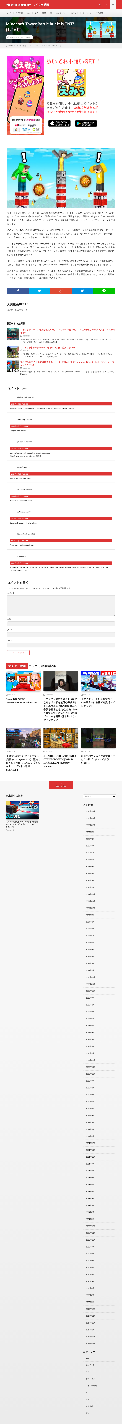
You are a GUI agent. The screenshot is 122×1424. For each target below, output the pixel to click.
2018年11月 (91, 1335)
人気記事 (19, 13)
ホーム (8, 13)
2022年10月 (91, 1070)
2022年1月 (90, 1131)
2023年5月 (90, 1022)
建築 (44, 13)
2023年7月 (90, 1009)
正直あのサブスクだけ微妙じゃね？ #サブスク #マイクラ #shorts (98, 760)
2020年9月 (90, 1240)
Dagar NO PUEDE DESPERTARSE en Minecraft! (22, 701)
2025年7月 (90, 846)
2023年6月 (90, 1015)
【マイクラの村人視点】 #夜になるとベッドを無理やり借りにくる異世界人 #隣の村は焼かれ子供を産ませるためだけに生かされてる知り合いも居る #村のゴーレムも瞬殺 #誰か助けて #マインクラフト (60, 710)
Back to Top (61, 786)
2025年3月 (90, 873)
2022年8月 (90, 1083)
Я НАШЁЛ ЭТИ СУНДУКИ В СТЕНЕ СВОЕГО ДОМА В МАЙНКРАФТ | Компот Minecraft (59, 761)
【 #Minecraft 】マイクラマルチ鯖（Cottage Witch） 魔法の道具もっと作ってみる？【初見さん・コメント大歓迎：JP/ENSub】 (23, 763)
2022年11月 (91, 1063)
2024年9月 (90, 914)
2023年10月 (91, 988)
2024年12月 (91, 893)
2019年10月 (91, 1314)
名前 (9, 619)
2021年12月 (91, 1138)
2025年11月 (91, 818)
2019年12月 (91, 1301)
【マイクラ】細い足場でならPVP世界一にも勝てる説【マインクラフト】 (98, 703)
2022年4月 (90, 1111)
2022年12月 (91, 1056)
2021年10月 (91, 1151)
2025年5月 (90, 859)
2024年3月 (90, 954)
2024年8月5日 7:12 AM (19, 404)
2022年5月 (90, 1104)
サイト (10, 640)
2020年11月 (91, 1226)
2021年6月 (90, 1179)
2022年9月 (90, 1077)
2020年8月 (90, 1247)
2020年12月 (91, 1219)
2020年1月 (90, 1294)
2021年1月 (90, 1213)
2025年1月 (90, 886)
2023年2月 (90, 1043)
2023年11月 (91, 982)
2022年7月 (90, 1090)
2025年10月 (91, 825)
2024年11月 (91, 900)
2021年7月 (90, 1172)
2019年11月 (91, 1308)
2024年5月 (90, 941)
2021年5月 (90, 1185)
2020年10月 (91, 1233)
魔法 (36, 13)
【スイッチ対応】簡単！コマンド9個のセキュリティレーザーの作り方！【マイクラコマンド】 (22, 824)
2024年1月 (90, 968)
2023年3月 (90, 1036)
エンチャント (61, 13)
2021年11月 (91, 1145)
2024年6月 (90, 934)
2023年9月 (90, 995)
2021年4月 (90, 1192)
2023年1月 (90, 1049)
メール (10, 630)
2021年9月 (90, 1158)
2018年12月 (91, 1328)
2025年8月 (90, 839)
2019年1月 (90, 1321)
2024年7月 (90, 927)
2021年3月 (90, 1199)
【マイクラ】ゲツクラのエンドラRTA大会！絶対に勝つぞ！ (48, 347)
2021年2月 (90, 1206)
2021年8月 (90, 1165)
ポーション (87, 13)
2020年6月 (90, 1260)
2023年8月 (90, 1002)
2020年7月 (90, 1253)
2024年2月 (90, 961)
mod (28, 13)
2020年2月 (90, 1287)
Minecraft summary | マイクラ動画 (36, 1418)
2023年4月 (90, 1029)
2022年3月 (90, 1117)
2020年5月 (90, 1267)
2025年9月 (90, 832)
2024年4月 (90, 948)
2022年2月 (90, 1124)
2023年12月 (91, 975)
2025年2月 (90, 880)
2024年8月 (90, 920)
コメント (11, 593)
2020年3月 (90, 1280)
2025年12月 (91, 812)
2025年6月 (90, 852)
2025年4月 (90, 866)
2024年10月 (91, 907)
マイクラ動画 (25, 37)
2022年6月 (90, 1097)
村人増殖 (99, 13)
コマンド (74, 13)
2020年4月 (90, 1274)
